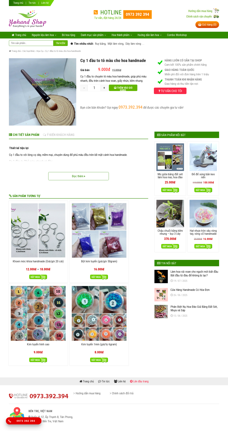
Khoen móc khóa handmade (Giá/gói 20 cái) (25, 238)
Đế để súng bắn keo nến (203, 175)
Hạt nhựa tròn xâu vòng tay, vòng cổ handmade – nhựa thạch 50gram (203, 234)
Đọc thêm (78, 176)
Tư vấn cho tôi (170, 91)
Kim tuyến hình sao (96, 235)
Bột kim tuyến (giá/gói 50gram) (61, 237)
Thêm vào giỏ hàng (124, 88)
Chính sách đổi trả (122, 354)
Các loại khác (28, 51)
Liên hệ (45, 3)
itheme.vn (148, 423)
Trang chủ (18, 3)
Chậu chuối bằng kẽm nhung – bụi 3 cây (170, 231)
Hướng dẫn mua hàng (88, 354)
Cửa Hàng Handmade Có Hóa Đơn (190, 288)
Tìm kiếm (60, 43)
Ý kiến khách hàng (58, 135)
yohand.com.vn (116, 423)
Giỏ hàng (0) (207, 24)
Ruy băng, (100, 43)
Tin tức (32, 3)
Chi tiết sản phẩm (24, 135)
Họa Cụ (40, 51)
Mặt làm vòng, (115, 43)
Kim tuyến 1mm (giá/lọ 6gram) (131, 237)
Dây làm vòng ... (134, 43)
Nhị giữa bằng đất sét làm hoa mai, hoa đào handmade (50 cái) (170, 176)
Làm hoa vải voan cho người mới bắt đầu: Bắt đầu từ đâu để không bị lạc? (194, 272)
